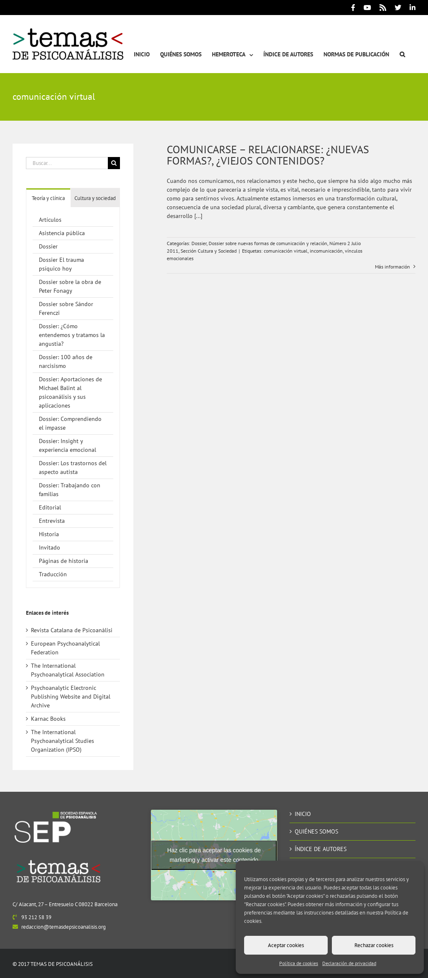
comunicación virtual (286, 251)
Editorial (50, 507)
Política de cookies (298, 963)
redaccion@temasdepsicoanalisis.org (63, 926)
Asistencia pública (62, 233)
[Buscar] (114, 163)
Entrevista (52, 520)
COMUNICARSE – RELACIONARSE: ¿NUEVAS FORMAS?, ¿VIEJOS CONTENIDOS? (268, 154)
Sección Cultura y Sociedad (209, 251)
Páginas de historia (63, 561)
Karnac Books (48, 718)
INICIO (303, 814)
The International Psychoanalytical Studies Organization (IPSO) (62, 740)
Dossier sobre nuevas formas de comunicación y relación (268, 243)
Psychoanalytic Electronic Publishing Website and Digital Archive (70, 696)
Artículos (50, 219)
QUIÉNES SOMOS (316, 831)
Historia (49, 534)
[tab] (48, 197)
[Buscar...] (67, 163)
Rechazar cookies (373, 945)
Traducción (53, 574)
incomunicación (326, 251)
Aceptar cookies (286, 945)
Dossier (198, 243)
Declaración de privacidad (349, 963)
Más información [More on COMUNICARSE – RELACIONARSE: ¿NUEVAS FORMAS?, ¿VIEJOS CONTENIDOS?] (393, 267)
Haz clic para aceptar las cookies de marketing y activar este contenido (214, 855)
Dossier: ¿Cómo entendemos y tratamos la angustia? (72, 334)
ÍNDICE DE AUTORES (320, 849)
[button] (402, 44)
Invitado (49, 547)
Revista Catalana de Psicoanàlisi (71, 630)
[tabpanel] (73, 397)
